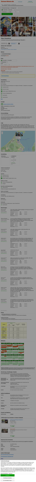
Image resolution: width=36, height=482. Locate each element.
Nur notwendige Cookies (7, 480)
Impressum (10, 473)
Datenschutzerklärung (4, 473)
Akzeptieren (8, 475)
